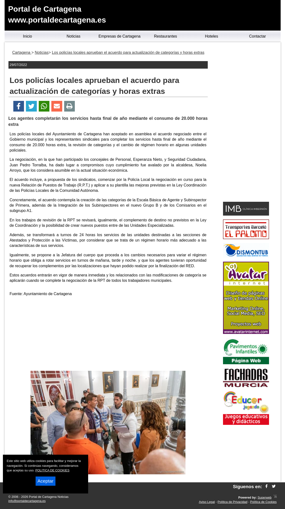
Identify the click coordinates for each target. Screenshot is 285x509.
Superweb (265, 497)
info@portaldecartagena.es (27, 501)
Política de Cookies (263, 502)
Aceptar (46, 481)
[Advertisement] (108, 334)
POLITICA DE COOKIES (52, 470)
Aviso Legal (207, 502)
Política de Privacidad (232, 502)
